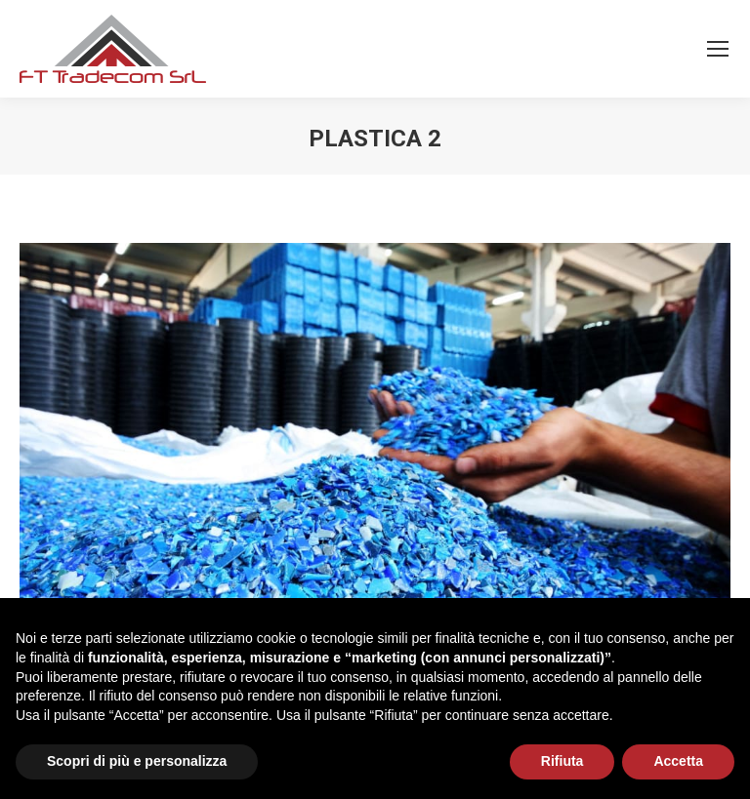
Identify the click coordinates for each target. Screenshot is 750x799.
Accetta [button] (678, 761)
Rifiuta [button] (562, 761)
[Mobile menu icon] (717, 48)
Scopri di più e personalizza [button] (137, 761)
